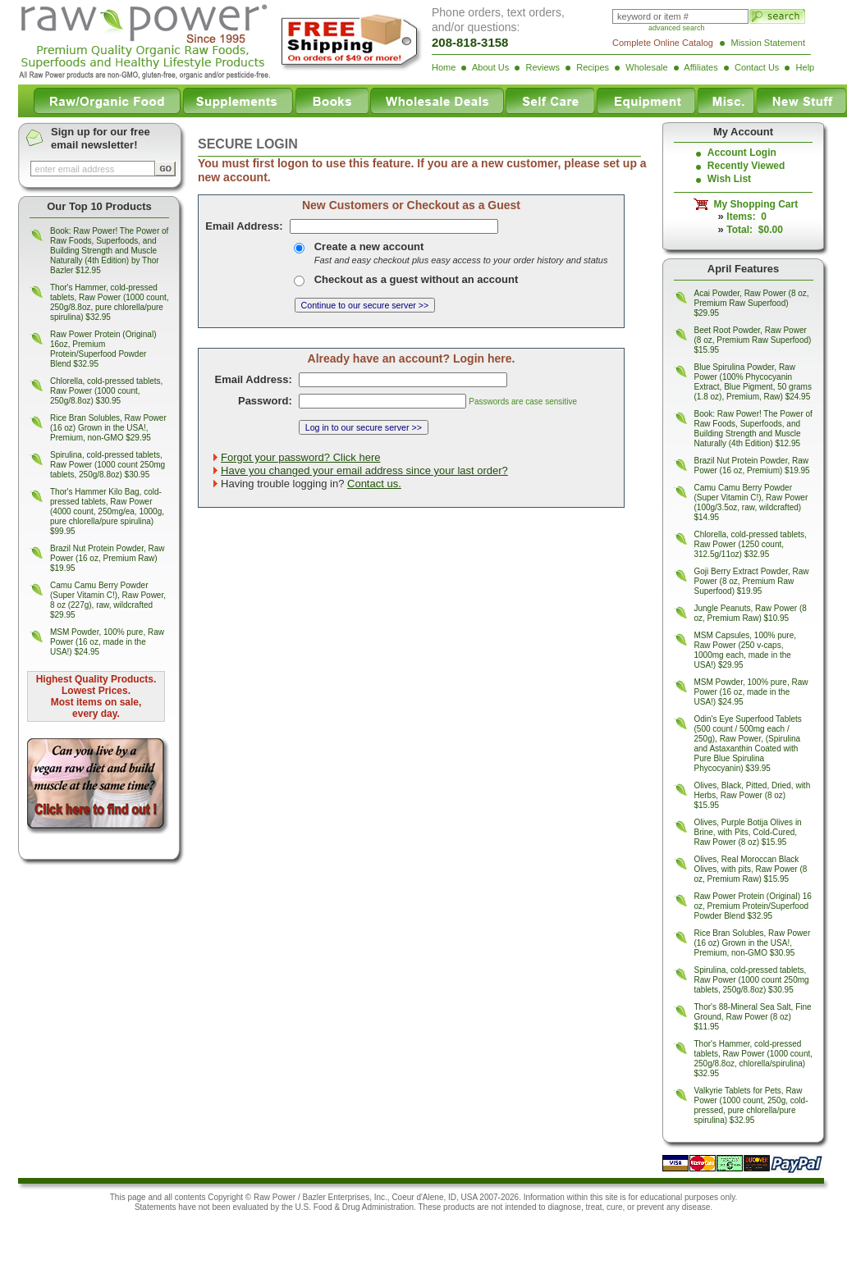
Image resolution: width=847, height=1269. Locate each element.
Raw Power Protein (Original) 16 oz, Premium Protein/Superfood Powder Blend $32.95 (753, 906)
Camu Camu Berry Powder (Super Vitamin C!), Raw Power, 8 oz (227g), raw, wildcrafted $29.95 (108, 600)
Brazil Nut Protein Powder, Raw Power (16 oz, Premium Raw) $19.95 (107, 558)
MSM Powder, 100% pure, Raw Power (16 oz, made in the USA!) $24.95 (107, 642)
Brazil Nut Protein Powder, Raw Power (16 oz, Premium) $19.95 (752, 465)
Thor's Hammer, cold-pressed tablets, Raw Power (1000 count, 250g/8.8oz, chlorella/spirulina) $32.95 (753, 1058)
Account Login (741, 152)
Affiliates (700, 67)
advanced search (676, 28)
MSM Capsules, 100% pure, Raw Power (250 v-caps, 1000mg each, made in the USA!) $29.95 (745, 650)
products (458, 1207)
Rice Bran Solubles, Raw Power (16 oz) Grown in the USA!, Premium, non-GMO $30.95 (752, 943)
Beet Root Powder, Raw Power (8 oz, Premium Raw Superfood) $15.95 (753, 340)
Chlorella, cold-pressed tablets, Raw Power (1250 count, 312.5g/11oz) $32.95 (750, 544)
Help (805, 67)
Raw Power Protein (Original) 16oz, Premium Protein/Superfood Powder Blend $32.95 (103, 349)
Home (444, 67)
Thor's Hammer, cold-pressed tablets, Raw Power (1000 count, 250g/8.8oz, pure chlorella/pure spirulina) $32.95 (109, 302)
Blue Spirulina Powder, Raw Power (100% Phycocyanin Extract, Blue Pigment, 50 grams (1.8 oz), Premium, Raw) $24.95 (753, 382)
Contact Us (757, 67)
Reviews (542, 67)
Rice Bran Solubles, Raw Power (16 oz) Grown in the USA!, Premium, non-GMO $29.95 (108, 427)
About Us (490, 67)
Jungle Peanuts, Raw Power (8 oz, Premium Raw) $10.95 (750, 613)
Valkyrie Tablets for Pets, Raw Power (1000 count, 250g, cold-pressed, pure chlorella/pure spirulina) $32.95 (751, 1105)
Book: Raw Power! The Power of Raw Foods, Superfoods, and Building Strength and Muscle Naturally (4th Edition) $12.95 (753, 428)
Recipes (592, 67)
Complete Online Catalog (662, 43)
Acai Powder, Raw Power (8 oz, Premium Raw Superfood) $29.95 (751, 303)
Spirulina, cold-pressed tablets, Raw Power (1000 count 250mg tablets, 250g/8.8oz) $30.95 (107, 464)
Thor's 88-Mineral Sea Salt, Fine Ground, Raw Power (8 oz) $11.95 (753, 1016)
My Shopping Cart (753, 204)
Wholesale (646, 67)
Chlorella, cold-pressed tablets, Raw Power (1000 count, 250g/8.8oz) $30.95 (106, 391)
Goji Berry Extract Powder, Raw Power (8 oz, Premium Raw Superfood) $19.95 (751, 581)
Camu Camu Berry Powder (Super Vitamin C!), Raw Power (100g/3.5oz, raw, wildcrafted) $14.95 (751, 502)
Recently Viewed (746, 165)
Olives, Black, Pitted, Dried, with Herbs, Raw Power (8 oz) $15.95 (752, 795)
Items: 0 (746, 216)
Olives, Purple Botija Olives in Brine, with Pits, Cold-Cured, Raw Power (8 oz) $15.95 (748, 832)
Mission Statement (768, 43)
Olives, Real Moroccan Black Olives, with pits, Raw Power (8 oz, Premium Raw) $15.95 (751, 869)
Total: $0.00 (754, 229)
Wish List (729, 179)
